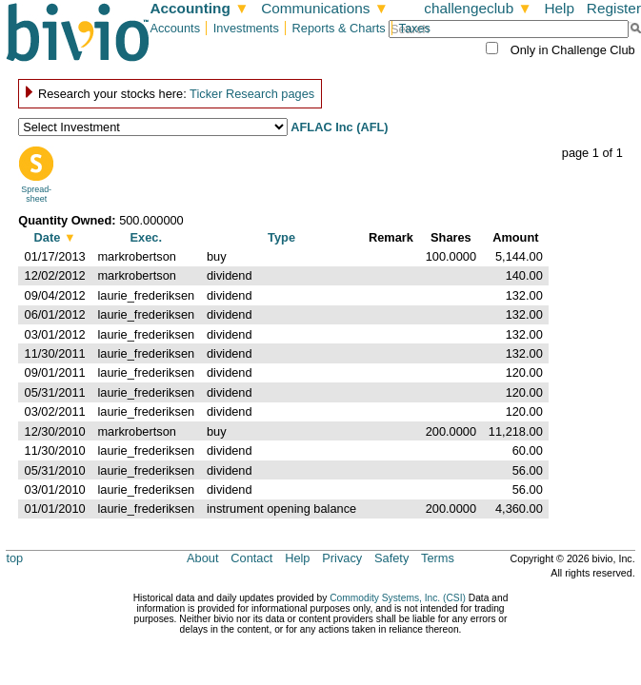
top (14, 558)
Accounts (175, 28)
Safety (391, 558)
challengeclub (477, 8)
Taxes (415, 28)
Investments (246, 28)
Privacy (342, 558)
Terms (437, 558)
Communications (325, 8)
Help (559, 8)
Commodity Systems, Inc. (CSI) (398, 598)
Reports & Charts (339, 28)
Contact (251, 558)
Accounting (199, 8)
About (202, 558)
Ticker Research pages (252, 94)
